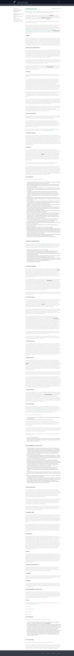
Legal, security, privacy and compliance (23, 2)
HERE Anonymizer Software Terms (17, 21)
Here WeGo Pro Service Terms (17, 10)
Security (22, 4)
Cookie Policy (53, 653)
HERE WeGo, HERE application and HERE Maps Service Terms (18, 14)
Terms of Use (43, 653)
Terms (14, 4)
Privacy (18, 4)
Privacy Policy (48, 653)
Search (58, 2)
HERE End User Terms (16, 11)
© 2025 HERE (58, 653)
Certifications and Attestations (28, 4)
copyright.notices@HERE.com (46, 245)
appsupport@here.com (38, 409)
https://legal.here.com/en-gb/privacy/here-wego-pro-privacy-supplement (39, 30)
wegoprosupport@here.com (49, 130)
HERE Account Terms (16, 8)
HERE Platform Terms (16, 18)
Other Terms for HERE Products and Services (18, 17)
